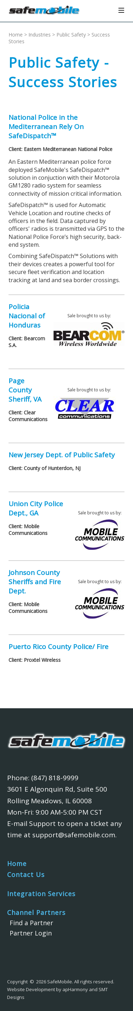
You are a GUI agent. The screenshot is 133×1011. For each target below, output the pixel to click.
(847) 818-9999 (54, 777)
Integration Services (41, 893)
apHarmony (75, 989)
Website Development (31, 989)
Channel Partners (36, 912)
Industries (39, 34)
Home (16, 34)
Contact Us (26, 874)
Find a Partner (31, 922)
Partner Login (31, 933)
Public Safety (71, 34)
